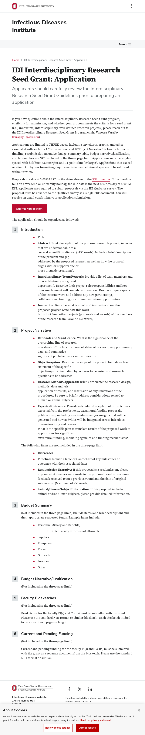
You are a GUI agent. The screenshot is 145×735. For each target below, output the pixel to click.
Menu (122, 44)
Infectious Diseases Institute (39, 26)
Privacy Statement (74, 707)
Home (15, 60)
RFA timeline (101, 179)
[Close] (139, 715)
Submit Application (29, 209)
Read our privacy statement (95, 724)
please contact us (82, 701)
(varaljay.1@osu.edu (25, 137)
